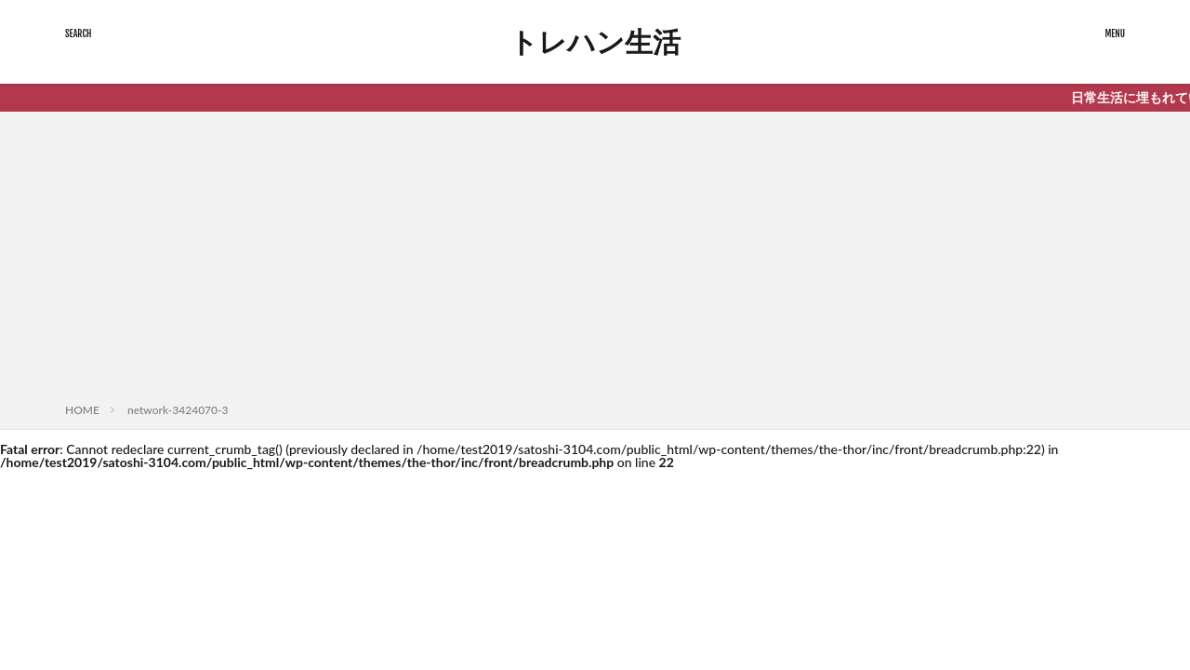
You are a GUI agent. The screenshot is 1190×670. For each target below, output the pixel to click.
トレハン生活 (595, 42)
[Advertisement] (595, 260)
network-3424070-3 (178, 410)
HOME (82, 410)
